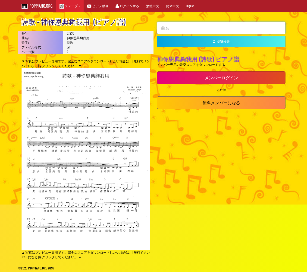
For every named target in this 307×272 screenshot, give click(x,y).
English (190, 5)
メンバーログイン (221, 77)
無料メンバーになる (221, 102)
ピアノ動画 (97, 5)
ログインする (127, 5)
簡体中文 (172, 5)
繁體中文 (152, 5)
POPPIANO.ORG (37, 6)
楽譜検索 (221, 41)
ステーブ (70, 6)
